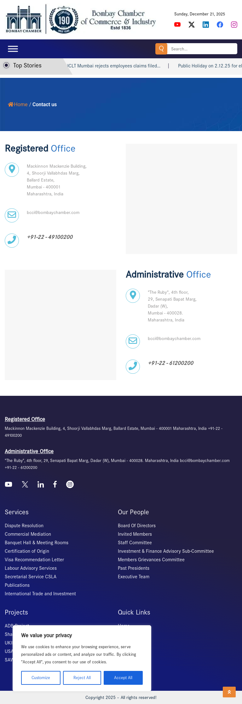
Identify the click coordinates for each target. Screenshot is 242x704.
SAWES (12, 660)
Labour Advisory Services (31, 568)
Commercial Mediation (28, 534)
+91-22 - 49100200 (49, 237)
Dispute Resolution (24, 525)
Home (17, 104)
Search (161, 49)
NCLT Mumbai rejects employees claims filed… (130, 66)
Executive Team (133, 577)
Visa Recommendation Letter (34, 560)
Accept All (123, 677)
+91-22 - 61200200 (170, 363)
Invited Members (135, 534)
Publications (17, 585)
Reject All (82, 677)
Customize (41, 677)
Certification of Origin (27, 551)
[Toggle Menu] (13, 49)
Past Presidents (133, 568)
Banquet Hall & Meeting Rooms (36, 542)
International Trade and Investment (40, 594)
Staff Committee (135, 542)
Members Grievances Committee (151, 560)
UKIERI (12, 643)
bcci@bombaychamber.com (53, 212)
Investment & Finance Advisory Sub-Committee (166, 551)
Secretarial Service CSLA (30, 577)
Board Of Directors (137, 525)
